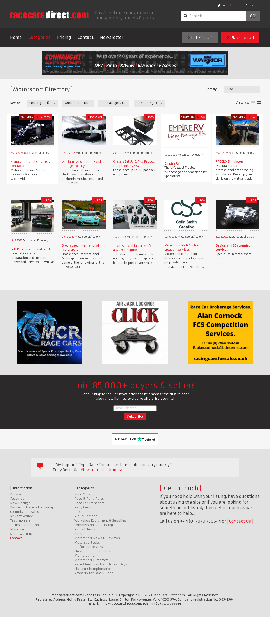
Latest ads (200, 37)
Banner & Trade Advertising (31, 507)
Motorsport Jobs (87, 542)
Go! (253, 16)
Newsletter (111, 37)
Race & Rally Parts (89, 499)
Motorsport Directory (91, 560)
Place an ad (240, 37)
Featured (17, 499)
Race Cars (82, 494)
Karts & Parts (85, 529)
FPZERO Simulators (230, 161)
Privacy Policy (21, 516)
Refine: (15, 103)
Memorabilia (84, 556)
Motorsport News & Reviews (97, 538)
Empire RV (172, 163)
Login (234, 5)
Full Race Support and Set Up (31, 249)
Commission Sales (24, 512)
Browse (16, 494)
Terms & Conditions (25, 525)
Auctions (81, 534)
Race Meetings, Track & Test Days (100, 564)
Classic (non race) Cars (92, 551)
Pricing (64, 37)
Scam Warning (21, 534)
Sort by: (211, 89)
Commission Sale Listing (93, 525)
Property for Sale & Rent (93, 573)
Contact (86, 37)
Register (251, 5)
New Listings (20, 503)
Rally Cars (82, 507)
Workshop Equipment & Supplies (100, 520)
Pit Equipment (85, 516)
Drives (79, 512)
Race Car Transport (89, 503)
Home (16, 37)
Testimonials (20, 520)
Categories (39, 37)
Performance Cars (88, 547)
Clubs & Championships (93, 569)
